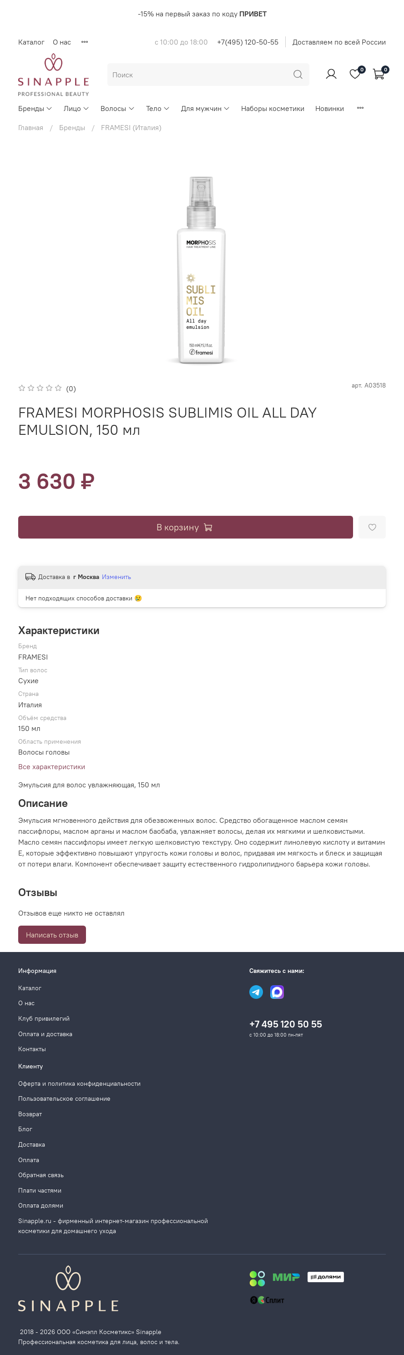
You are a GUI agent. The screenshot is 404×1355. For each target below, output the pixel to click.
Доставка (31, 1144)
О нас (62, 41)
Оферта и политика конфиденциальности (79, 1083)
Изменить (116, 577)
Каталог (31, 41)
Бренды (35, 108)
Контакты (32, 1049)
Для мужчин (205, 108)
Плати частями (39, 1190)
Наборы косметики (272, 108)
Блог (25, 1129)
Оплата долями (40, 1205)
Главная (30, 127)
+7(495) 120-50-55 (247, 41)
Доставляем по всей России (339, 41)
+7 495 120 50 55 (285, 1024)
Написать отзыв (52, 934)
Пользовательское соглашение (64, 1098)
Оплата (28, 1160)
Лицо (77, 108)
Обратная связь (41, 1175)
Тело (158, 108)
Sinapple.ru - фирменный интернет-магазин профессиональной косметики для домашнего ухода (113, 1226)
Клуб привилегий (44, 1018)
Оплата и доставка (45, 1034)
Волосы (118, 108)
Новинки (329, 108)
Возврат (30, 1114)
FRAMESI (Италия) (131, 127)
